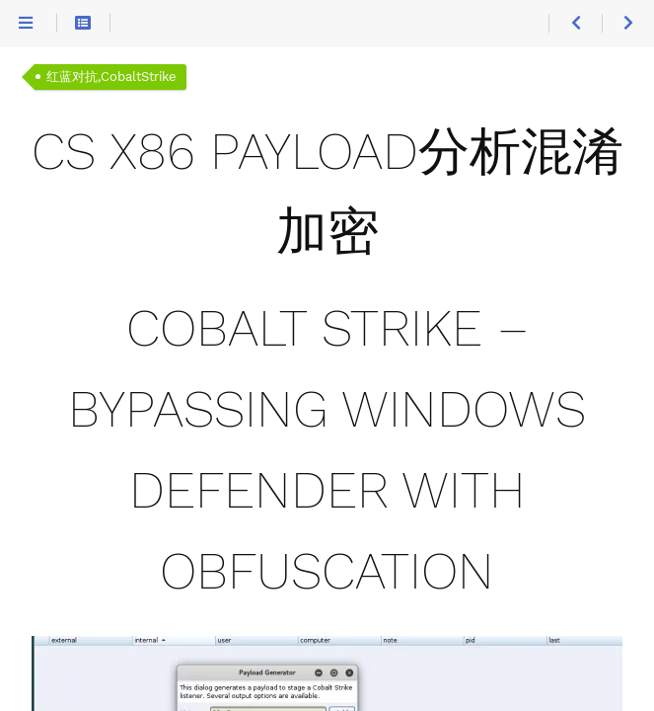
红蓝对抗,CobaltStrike (111, 76)
